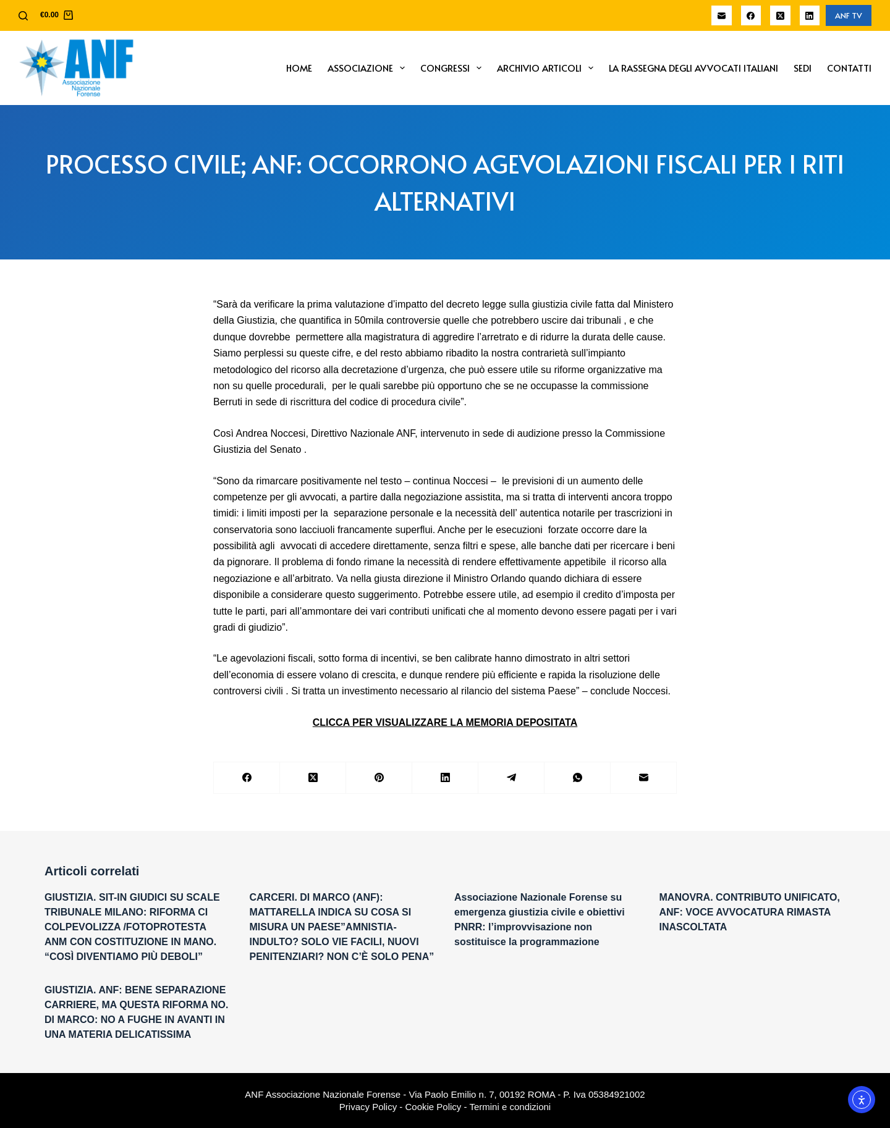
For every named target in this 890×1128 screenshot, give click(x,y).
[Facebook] (751, 16)
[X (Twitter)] (780, 16)
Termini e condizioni (510, 1106)
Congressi (453, 68)
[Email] (721, 16)
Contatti (849, 67)
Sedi (803, 67)
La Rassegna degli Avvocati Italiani (693, 67)
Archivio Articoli (547, 68)
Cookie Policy (433, 1106)
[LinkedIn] (810, 16)
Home (299, 67)
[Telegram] (511, 778)
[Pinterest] (379, 778)
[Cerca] (23, 15)
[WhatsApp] (578, 778)
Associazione (369, 68)
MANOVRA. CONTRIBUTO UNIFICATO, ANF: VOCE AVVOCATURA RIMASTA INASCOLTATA (749, 912)
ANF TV (848, 15)
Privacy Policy (368, 1106)
